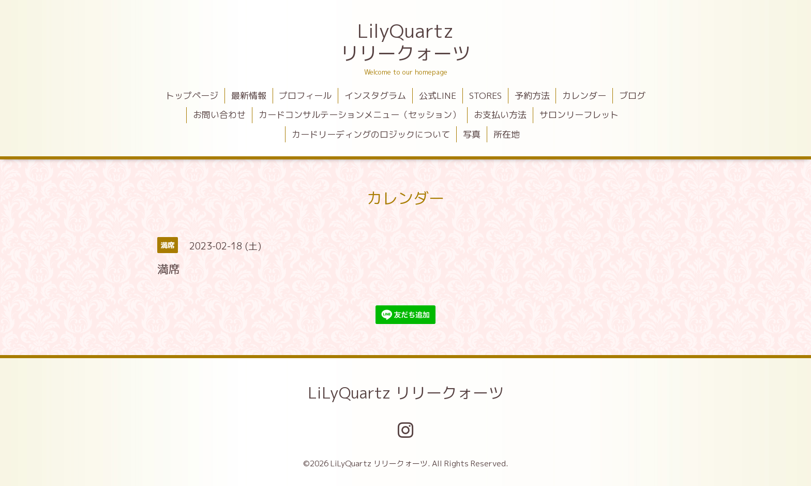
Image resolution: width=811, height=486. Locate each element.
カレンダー (584, 95)
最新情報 (248, 95)
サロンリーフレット (579, 115)
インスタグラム (375, 95)
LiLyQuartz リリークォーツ (406, 393)
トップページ (192, 95)
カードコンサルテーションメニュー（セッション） (360, 115)
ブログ (632, 95)
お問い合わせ (219, 115)
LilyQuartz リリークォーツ (405, 42)
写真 (471, 134)
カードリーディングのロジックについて (371, 134)
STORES (485, 95)
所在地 (506, 134)
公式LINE (437, 95)
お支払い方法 (500, 115)
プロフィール (305, 95)
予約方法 (532, 95)
